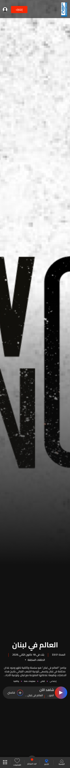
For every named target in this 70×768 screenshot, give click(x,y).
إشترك (19, 9)
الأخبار (46, 762)
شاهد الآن (46, 690)
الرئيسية (62, 762)
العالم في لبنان (35, 644)
